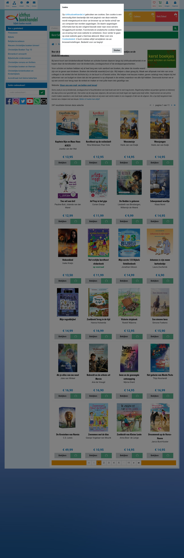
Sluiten (117, 50)
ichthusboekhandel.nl (75, 14)
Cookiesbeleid (68, 39)
